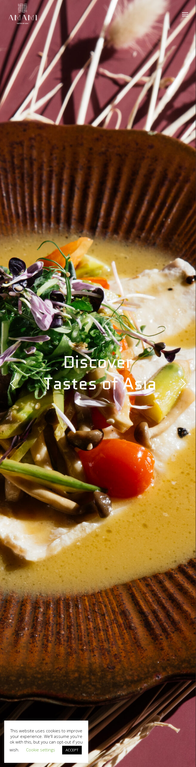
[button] (185, 14)
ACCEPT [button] (72, 749)
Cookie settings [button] (40, 749)
